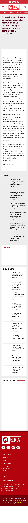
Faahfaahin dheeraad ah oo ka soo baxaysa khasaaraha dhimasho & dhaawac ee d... (17, 194)
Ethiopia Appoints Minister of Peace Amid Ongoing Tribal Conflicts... (18, 338)
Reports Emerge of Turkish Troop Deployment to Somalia (17, 316)
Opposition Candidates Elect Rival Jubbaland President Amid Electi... (17, 359)
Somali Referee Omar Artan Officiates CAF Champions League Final (18, 295)
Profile (5, 471)
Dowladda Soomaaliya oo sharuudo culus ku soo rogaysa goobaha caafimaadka (18, 215)
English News (7, 463)
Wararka (6, 458)
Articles (5, 466)
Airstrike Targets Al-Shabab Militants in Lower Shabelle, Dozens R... (17, 370)
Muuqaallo (6, 468)
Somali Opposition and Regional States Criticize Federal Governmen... (17, 285)
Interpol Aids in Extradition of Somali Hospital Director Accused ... (18, 275)
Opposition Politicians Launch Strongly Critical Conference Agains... (18, 305)
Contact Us (6, 476)
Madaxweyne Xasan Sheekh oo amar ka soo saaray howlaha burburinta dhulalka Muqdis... (17, 182)
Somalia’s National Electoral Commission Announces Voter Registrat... (17, 327)
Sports (5, 460)
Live (4, 474)
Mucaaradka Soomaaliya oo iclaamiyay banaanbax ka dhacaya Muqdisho (18, 205)
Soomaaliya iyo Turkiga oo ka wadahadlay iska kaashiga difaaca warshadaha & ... (17, 237)
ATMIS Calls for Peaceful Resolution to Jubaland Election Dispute (18, 348)
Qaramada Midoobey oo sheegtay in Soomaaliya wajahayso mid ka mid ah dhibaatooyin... (18, 226)
